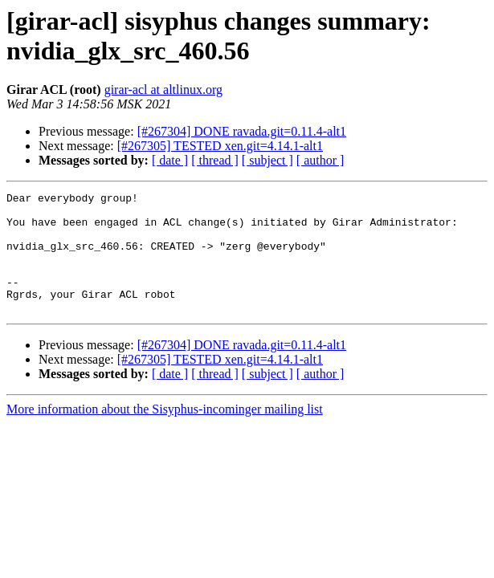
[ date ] (170, 160)
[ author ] (320, 160)
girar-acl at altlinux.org (163, 89)
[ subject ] (267, 160)
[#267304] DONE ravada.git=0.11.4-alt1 (241, 131)
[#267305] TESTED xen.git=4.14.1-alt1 (220, 146)
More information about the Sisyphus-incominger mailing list (164, 433)
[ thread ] (215, 160)
